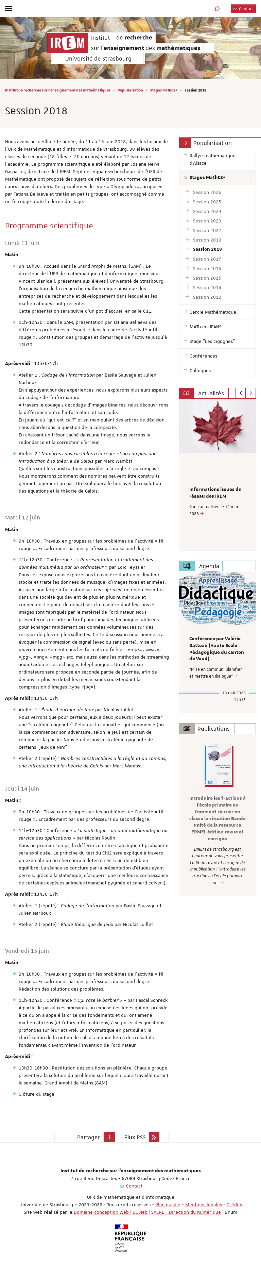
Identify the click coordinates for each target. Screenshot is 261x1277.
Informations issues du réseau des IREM (215, 492)
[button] (217, 8)
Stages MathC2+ (163, 90)
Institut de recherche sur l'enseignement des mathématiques (57, 90)
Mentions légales (203, 1204)
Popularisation (130, 90)
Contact (243, 9)
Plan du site (167, 1204)
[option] (217, 475)
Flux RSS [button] (134, 1137)
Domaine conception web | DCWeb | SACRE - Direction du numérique (147, 1212)
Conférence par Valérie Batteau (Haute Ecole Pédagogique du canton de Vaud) (216, 649)
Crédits (234, 1204)
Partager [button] (88, 1137)
